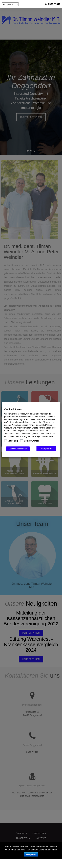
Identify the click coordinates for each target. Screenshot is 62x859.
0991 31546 (54, 4)
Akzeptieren (46, 448)
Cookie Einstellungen (18, 449)
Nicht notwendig (31, 441)
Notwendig (13, 441)
